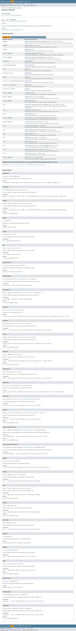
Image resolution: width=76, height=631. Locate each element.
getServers (28, 84)
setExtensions (42, 164)
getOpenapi (28, 73)
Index (26, 1)
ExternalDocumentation (39, 57)
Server (32, 45)
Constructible (5, 15)
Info (4, 69)
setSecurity (28, 145)
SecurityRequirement (44, 41)
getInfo (27, 69)
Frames (17, 4)
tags (26, 157)
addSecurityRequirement (31, 41)
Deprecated (21, 1)
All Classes (30, 4)
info (26, 92)
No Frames (22, 4)
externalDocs (28, 57)
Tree (16, 1)
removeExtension (31, 164)
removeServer (28, 110)
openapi (27, 96)
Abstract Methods (29, 37)
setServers (28, 149)
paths (26, 100)
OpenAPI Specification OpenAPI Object (12, 29)
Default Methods (40, 37)
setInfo (27, 133)
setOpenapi (28, 137)
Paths (4, 77)
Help (29, 1)
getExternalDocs (29, 65)
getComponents (29, 61)
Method (19, 5)
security (27, 117)
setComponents (29, 125)
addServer (27, 45)
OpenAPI (19, 15)
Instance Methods (17, 37)
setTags (27, 153)
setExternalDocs (29, 129)
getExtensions (22, 164)
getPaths (27, 77)
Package (8, 1)
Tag (30, 49)
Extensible (13, 15)
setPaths (27, 141)
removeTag (27, 113)
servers (27, 121)
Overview (2, 1)
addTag (26, 49)
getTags (27, 88)
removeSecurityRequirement (32, 104)
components (28, 53)
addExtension (6, 164)
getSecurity (28, 81)
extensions (14, 164)
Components (34, 53)
